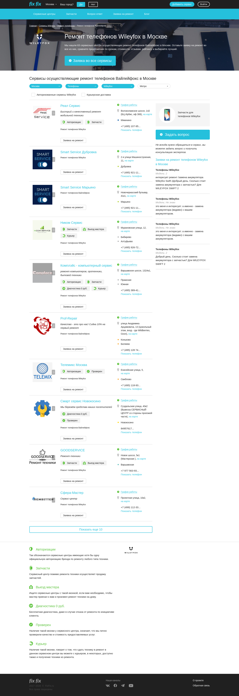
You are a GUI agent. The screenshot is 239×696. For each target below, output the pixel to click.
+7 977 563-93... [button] (130, 470)
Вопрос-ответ (95, 13)
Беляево (125, 344)
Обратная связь (201, 685)
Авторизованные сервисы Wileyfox (56, 94)
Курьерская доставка (99, 94)
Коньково (126, 339)
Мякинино (126, 120)
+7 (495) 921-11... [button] (131, 172)
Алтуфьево (127, 241)
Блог (146, 13)
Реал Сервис (70, 106)
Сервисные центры (44, 13)
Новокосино (127, 422)
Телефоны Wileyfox (167, 169)
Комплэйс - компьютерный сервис (86, 265)
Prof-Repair (69, 318)
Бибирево (126, 237)
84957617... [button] (127, 428)
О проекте (198, 680)
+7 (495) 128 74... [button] (130, 350)
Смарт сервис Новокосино (81, 401)
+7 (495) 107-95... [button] (131, 126)
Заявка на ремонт (123, 13)
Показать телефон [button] (131, 130)
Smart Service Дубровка (79, 152)
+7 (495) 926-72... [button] (131, 247)
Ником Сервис (72, 222)
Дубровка (126, 166)
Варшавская (127, 464)
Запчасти (71, 13)
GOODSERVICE (73, 450)
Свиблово (126, 379)
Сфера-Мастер (72, 493)
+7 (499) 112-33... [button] (131, 507)
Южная (125, 284)
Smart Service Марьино (78, 187)
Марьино (125, 201)
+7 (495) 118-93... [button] (131, 385)
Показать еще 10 (90, 529)
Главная (33, 26)
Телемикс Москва (74, 365)
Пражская (126, 280)
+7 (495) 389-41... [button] (131, 290)
